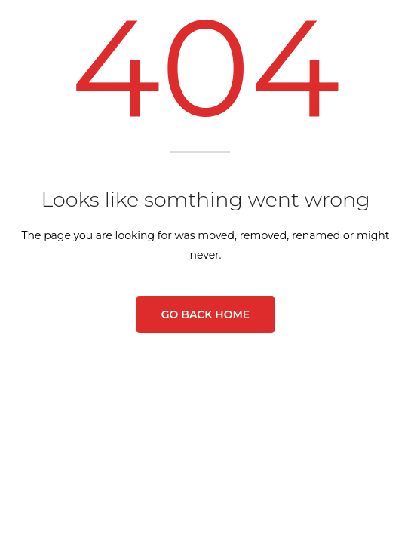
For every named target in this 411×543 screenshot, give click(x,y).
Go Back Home (205, 314)
